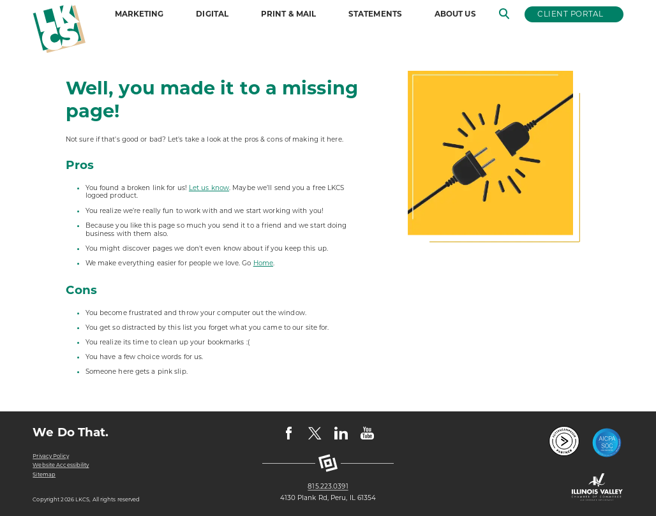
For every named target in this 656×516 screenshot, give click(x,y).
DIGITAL (212, 14)
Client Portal (570, 14)
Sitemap (44, 474)
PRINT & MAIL (288, 14)
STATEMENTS (375, 14)
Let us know (209, 188)
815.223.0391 (328, 486)
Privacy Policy (50, 456)
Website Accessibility (61, 465)
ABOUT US (455, 14)
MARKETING (139, 14)
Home (263, 263)
